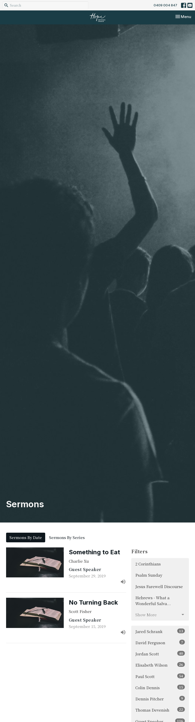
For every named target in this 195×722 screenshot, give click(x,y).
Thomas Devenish (160, 710)
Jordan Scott (160, 653)
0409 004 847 (165, 5)
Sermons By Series (67, 537)
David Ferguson (160, 642)
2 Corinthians (148, 563)
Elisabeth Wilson (160, 665)
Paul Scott (160, 676)
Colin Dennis (160, 687)
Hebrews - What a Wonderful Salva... (153, 600)
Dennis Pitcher (160, 698)
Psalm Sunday (148, 575)
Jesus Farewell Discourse (159, 586)
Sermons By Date (25, 537)
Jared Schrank (160, 631)
